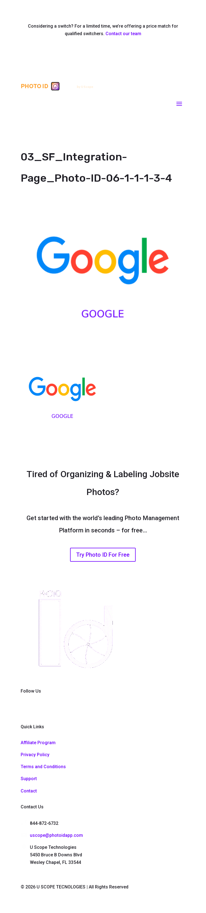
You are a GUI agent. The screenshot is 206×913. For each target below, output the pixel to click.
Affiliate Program (38, 742)
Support (29, 778)
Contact (29, 791)
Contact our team (123, 33)
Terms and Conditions (43, 766)
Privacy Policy (35, 754)
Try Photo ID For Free (103, 554)
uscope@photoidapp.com (56, 835)
